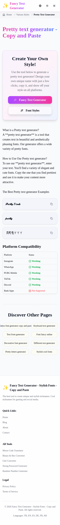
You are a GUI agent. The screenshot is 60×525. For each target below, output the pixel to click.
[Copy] (51, 204)
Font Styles (30, 110)
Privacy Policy (9, 486)
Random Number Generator (15, 471)
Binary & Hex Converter (14, 456)
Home (7, 14)
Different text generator (44, 343)
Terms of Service (10, 491)
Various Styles (22, 14)
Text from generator (16, 334)
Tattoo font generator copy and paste (16, 326)
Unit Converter (9, 461)
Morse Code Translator (13, 450)
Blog (5, 422)
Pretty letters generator (15, 352)
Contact (6, 432)
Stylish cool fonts (44, 352)
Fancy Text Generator (30, 100)
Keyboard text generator (44, 326)
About (5, 427)
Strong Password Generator (15, 466)
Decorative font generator (15, 343)
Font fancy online (44, 334)
